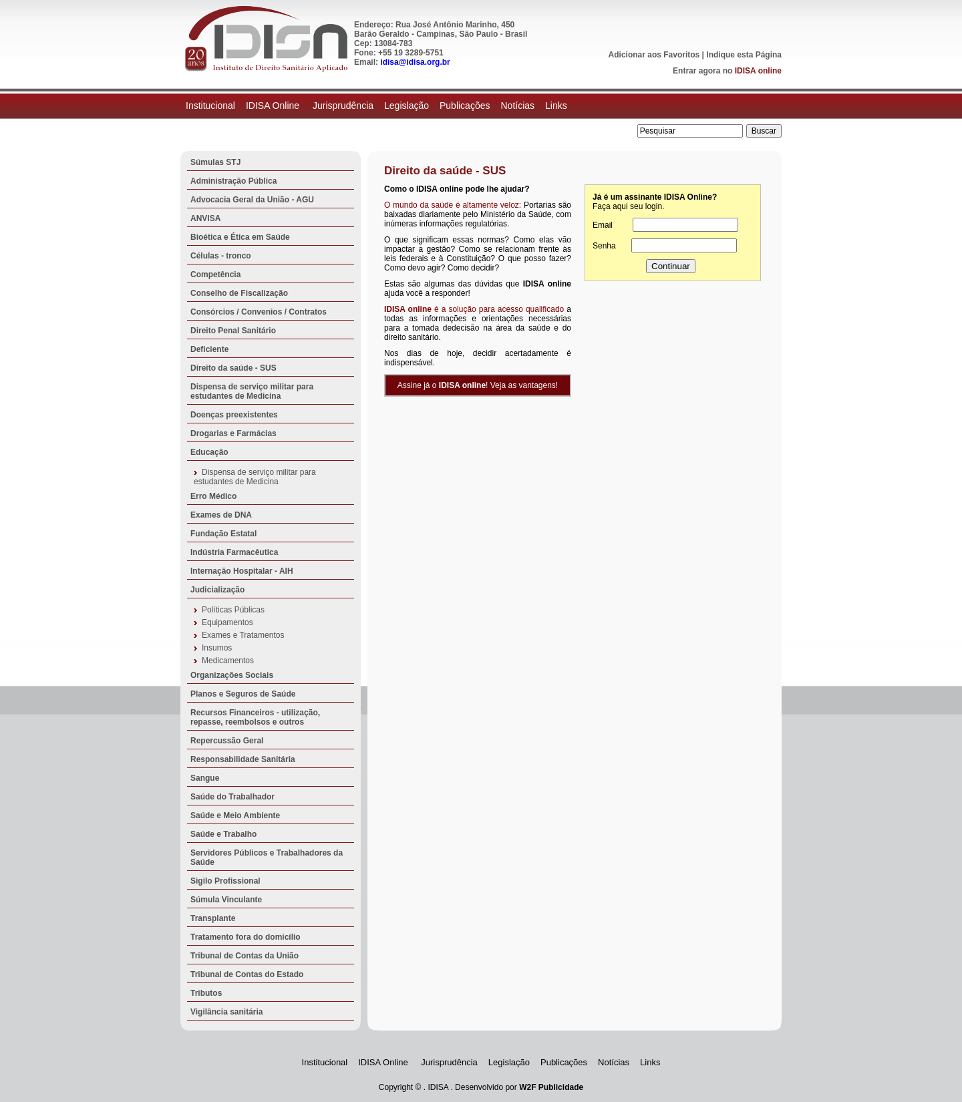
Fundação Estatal (223, 533)
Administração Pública (233, 181)
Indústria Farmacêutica (234, 552)
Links (556, 105)
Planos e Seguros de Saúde (242, 694)
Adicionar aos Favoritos (654, 54)
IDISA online (758, 70)
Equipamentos (227, 622)
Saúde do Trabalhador (232, 796)
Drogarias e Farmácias (233, 433)
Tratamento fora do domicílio (245, 937)
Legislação (406, 105)
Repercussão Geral (226, 740)
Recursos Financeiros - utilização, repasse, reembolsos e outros (255, 717)
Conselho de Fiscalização (239, 293)
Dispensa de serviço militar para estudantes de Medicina (251, 391)
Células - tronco (220, 255)
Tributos (206, 993)
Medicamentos (228, 660)
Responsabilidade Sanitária (242, 759)
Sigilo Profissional (225, 881)
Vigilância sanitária (226, 1012)
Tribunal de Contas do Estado (246, 974)
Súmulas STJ (215, 162)
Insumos (217, 648)
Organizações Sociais (231, 675)
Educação (209, 452)
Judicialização (217, 589)
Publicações (465, 105)
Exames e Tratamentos (243, 635)
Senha (604, 245)
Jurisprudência (343, 105)
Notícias (517, 105)
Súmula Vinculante (226, 899)
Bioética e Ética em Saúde (240, 237)
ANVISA (205, 218)
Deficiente (209, 349)
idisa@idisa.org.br (415, 62)
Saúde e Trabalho (223, 834)
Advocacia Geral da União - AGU (252, 199)
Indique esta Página (744, 54)
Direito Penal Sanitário (233, 330)
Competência (215, 274)
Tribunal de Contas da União (244, 955)
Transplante (212, 918)
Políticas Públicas (233, 609)
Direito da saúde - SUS (233, 368)
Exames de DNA (221, 515)
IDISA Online (274, 105)
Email (603, 225)
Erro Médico (213, 496)
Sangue (204, 778)
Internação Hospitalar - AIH (241, 571)
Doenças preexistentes (234, 414)
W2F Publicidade (551, 1087)
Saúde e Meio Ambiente (235, 815)
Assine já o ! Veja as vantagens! (477, 385)
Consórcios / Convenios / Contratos (258, 312)
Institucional (210, 105)
